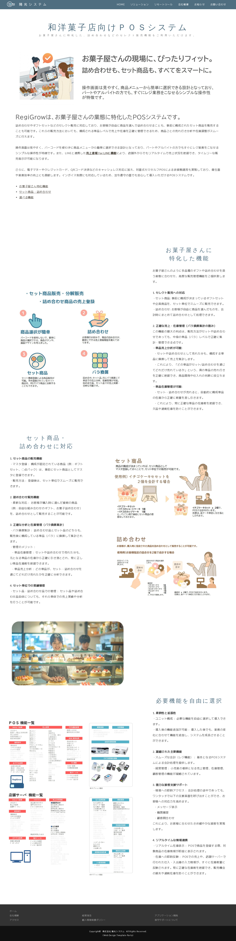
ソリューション (139, 4)
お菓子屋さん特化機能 (33, 186)
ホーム (13, 911)
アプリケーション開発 (166, 915)
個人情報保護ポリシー (94, 920)
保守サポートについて (166, 920)
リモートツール (163, 4)
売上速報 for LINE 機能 (101, 153)
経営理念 (86, 915)
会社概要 (183, 4)
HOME (121, 4)
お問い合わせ (218, 4)
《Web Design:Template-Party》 (118, 935)
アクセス (14, 920)
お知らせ (199, 4)
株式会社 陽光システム (113, 931)
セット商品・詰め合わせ (35, 191)
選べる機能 (26, 197)
